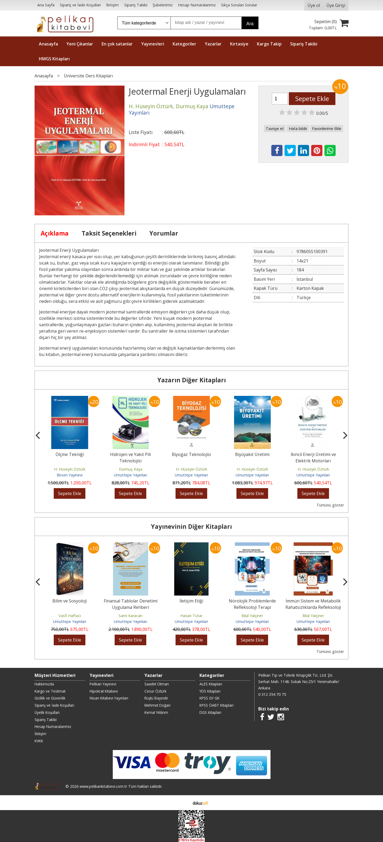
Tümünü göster (330, 505)
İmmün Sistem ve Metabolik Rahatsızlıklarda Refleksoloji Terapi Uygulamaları (313, 607)
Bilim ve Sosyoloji (69, 601)
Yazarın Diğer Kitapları (191, 380)
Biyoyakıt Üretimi (252, 454)
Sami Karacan (130, 615)
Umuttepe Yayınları (130, 474)
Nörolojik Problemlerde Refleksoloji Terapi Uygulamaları (252, 607)
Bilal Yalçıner (252, 615)
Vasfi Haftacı (70, 615)
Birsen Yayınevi (69, 474)
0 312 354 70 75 (272, 694)
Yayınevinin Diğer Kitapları (191, 526)
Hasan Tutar (191, 615)
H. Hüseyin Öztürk (69, 469)
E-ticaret (183, 803)
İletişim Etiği (191, 601)
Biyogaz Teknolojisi (191, 454)
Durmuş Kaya (130, 469)
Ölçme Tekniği (70, 454)
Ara (249, 23)
